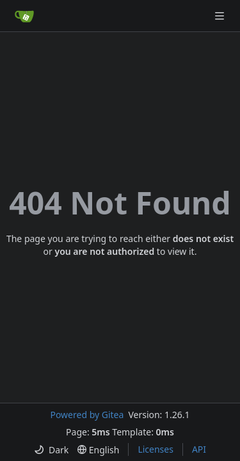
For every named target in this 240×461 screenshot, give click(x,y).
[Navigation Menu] (221, 15)
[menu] (51, 450)
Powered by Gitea (87, 414)
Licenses (155, 449)
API (199, 449)
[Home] (24, 16)
